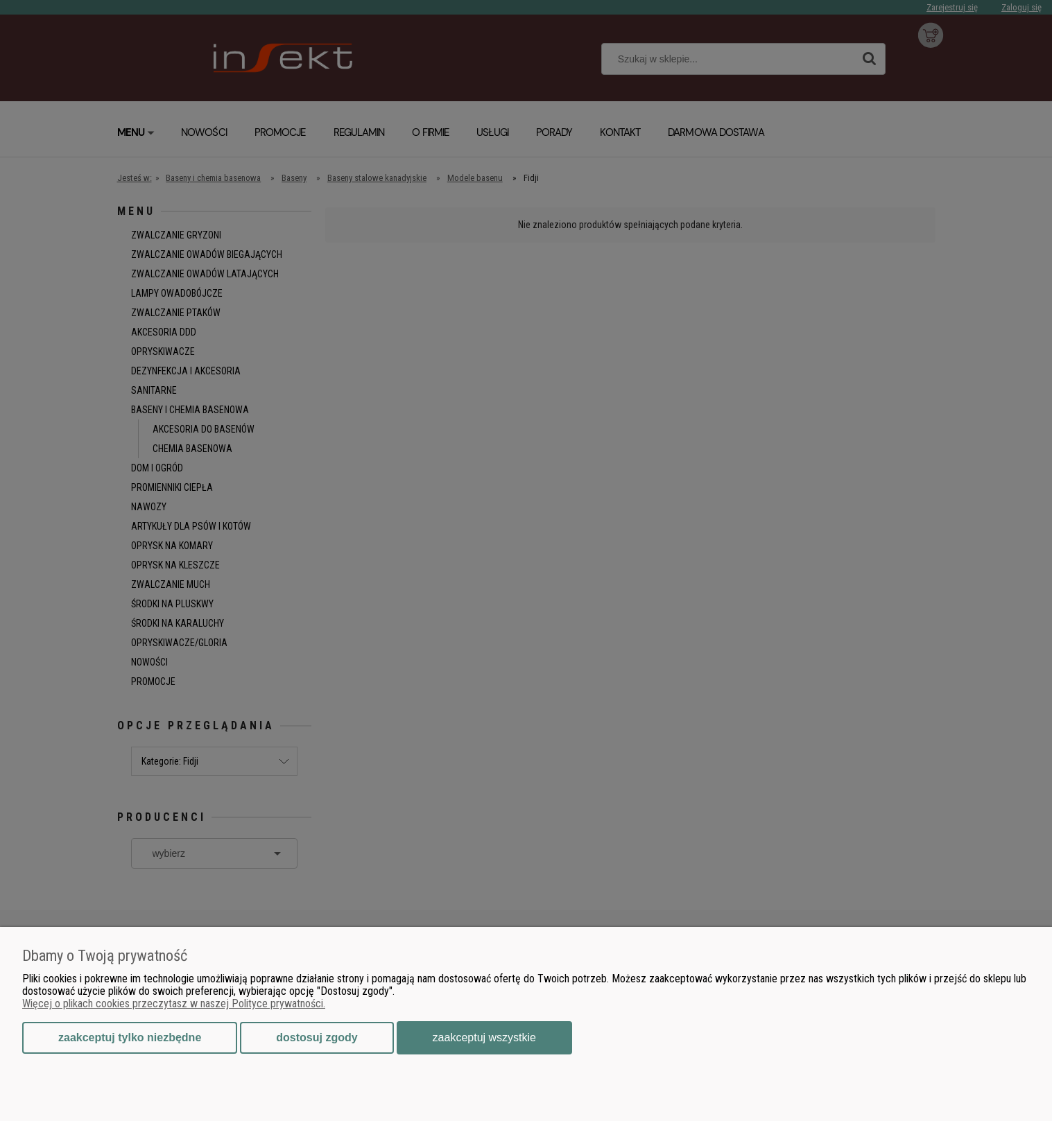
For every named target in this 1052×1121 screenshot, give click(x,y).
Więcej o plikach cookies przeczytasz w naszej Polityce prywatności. (173, 1003)
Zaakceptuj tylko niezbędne (129, 1037)
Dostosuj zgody (316, 1037)
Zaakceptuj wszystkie (484, 1037)
